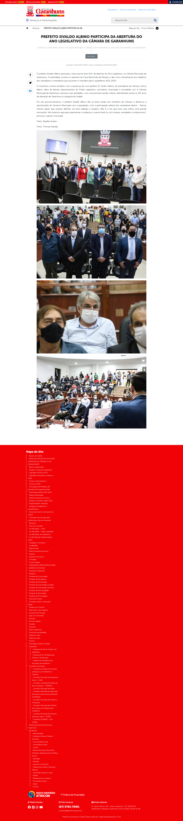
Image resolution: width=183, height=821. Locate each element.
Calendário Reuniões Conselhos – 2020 (41, 477)
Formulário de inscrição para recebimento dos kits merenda (39, 519)
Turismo (32, 641)
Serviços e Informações (43, 20)
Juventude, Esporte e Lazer (43, 773)
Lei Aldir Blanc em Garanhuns (40, 534)
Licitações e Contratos (37, 543)
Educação (36, 759)
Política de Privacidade (72, 794)
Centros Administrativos (37, 481)
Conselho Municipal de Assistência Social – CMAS (45, 678)
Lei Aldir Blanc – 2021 (37, 529)
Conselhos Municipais (37, 666)
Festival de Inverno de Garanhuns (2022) (40, 513)
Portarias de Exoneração (38, 582)
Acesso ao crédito (35, 456)
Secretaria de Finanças (37, 613)
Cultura (35, 747)
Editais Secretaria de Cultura (39, 498)
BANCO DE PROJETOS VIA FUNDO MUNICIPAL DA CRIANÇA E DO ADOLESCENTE (41, 461)
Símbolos (32, 627)
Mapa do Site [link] (56, 2)
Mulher (35, 775)
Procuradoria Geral (40, 781)
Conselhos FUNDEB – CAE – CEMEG (43, 721)
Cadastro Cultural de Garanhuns (40, 470)
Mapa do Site (134, 28)
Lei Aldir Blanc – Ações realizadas (41, 531)
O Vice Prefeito (147, 28)
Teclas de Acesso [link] (36, 2)
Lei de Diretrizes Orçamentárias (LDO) (40, 538)
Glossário (32, 523)
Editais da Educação (36, 495)
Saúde (35, 784)
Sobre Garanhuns (35, 630)
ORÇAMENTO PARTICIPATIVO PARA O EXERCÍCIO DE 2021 (42, 566)
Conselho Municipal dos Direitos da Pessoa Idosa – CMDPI (44, 715)
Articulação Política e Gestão (39, 644)
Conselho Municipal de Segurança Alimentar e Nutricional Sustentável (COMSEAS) (45, 694)
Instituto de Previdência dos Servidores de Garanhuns (42, 662)
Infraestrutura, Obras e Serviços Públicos (44, 768)
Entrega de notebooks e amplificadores (37, 507)
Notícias (36, 28)
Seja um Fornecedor (36, 616)
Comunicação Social (40, 742)
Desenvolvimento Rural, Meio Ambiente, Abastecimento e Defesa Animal (45, 753)
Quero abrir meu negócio (38, 610)
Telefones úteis (34, 638)
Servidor (32, 624)
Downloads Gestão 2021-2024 (40, 492)
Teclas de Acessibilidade (37, 632)
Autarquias (33, 646)
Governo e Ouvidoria (40, 764)
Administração (38, 733)
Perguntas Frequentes (37, 571)
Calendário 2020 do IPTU (38, 473)
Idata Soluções (104, 817)
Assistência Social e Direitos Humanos (42, 737)
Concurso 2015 (34, 484)
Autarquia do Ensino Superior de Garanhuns (44, 650)
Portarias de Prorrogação (38, 596)
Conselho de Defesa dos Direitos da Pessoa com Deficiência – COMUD (44, 671)
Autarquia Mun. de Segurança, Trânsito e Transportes (43, 656)
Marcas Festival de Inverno (38, 551)
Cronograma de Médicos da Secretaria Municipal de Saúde (39, 488)
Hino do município (36, 526)
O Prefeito (33, 559)
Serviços (32, 618)
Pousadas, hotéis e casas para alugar (39, 603)
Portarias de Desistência (37, 579)
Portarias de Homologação (39, 590)
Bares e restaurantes (36, 467)
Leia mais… (91, 56)
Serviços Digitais (35, 621)
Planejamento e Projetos (42, 778)
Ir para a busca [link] (14, 2)
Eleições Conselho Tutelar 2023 (40, 501)
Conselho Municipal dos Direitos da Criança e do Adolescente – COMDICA (44, 708)
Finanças (36, 761)
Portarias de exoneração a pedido (41, 585)
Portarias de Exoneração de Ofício (41, 588)
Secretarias (33, 731)
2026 (82, 817)
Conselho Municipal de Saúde (44, 688)
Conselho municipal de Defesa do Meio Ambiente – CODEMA (45, 684)
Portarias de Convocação (38, 576)
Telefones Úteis (34, 635)
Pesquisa (32, 574)
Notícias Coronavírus (36, 557)
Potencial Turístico (35, 599)
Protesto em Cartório (37, 607)
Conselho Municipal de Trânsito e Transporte (44, 701)
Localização (33, 545)
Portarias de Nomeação (37, 593)
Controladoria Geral (40, 745)
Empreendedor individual (38, 503)
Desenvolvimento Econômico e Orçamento (40, 726)
